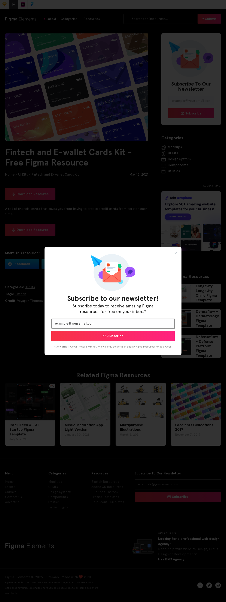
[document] (113, 301)
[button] (175, 253)
